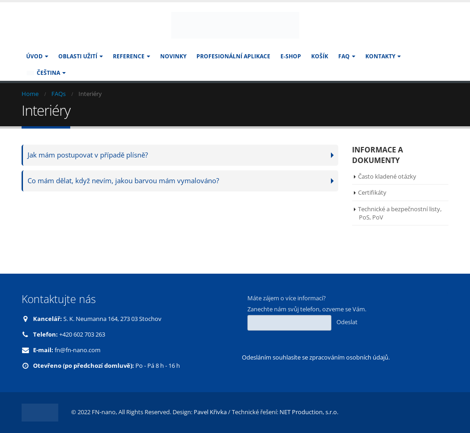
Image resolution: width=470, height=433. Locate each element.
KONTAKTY (380, 56)
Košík (319, 56)
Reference (129, 56)
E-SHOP (290, 56)
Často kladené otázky (387, 176)
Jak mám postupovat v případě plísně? (88, 155)
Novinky (173, 56)
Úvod (34, 56)
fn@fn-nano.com (78, 350)
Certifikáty (372, 192)
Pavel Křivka (210, 412)
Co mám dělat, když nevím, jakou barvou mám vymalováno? (123, 181)
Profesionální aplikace (233, 56)
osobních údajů (367, 357)
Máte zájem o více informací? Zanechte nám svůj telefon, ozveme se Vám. (306, 312)
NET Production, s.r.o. (309, 412)
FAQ (344, 56)
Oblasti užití (77, 56)
